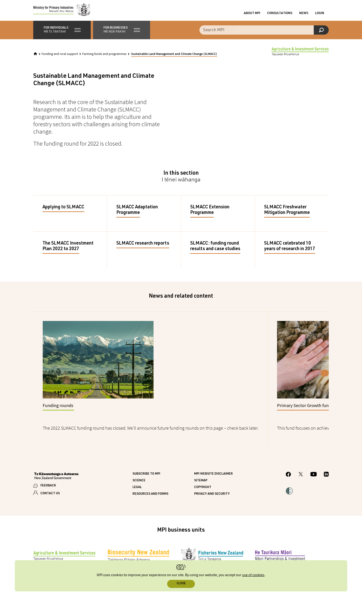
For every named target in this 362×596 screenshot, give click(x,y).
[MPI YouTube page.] (313, 466)
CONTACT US (50, 485)
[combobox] (264, 32)
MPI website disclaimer (213, 465)
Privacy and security (212, 485)
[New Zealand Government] (56, 468)
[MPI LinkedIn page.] (326, 466)
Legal (137, 478)
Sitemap (200, 472)
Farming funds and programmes (104, 56)
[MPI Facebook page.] (288, 466)
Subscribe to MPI (146, 465)
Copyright (202, 478)
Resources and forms (150, 485)
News (303, 14)
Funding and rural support (60, 56)
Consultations (279, 14)
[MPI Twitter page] (300, 466)
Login (319, 14)
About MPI (252, 14)
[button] (62, 32)
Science (139, 472)
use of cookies (253, 575)
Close (181, 583)
